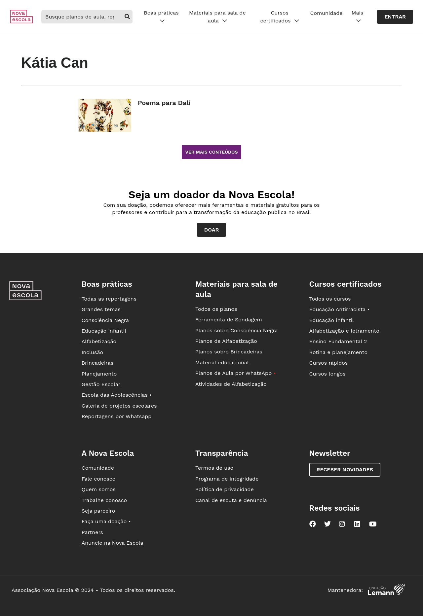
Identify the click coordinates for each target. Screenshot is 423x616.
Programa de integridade (226, 479)
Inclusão (92, 352)
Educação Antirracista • (339, 309)
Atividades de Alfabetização (230, 384)
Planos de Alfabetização (226, 341)
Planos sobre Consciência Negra (236, 330)
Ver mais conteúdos (211, 152)
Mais (357, 17)
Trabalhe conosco (104, 500)
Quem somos (99, 489)
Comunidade (326, 13)
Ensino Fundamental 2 (338, 341)
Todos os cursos (330, 299)
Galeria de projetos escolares (119, 406)
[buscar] (127, 16)
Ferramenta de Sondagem (228, 319)
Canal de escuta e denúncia (231, 500)
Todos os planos (216, 309)
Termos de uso (214, 468)
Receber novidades (345, 469)
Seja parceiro (98, 511)
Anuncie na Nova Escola (112, 543)
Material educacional (222, 362)
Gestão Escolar (101, 384)
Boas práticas (161, 17)
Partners (92, 532)
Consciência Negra (105, 320)
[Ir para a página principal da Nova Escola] (21, 21)
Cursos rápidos (328, 363)
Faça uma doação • (106, 521)
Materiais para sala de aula (217, 17)
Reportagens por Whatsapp (117, 416)
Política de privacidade (224, 489)
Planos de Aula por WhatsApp (235, 373)
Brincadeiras (97, 363)
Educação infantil (104, 331)
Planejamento (99, 374)
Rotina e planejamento (338, 352)
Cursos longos (327, 374)
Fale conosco (99, 479)
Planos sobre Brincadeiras (228, 351)
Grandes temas (101, 309)
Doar (211, 230)
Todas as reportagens (109, 299)
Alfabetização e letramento (344, 331)
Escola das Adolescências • (117, 395)
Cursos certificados (279, 17)
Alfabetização (99, 341)
